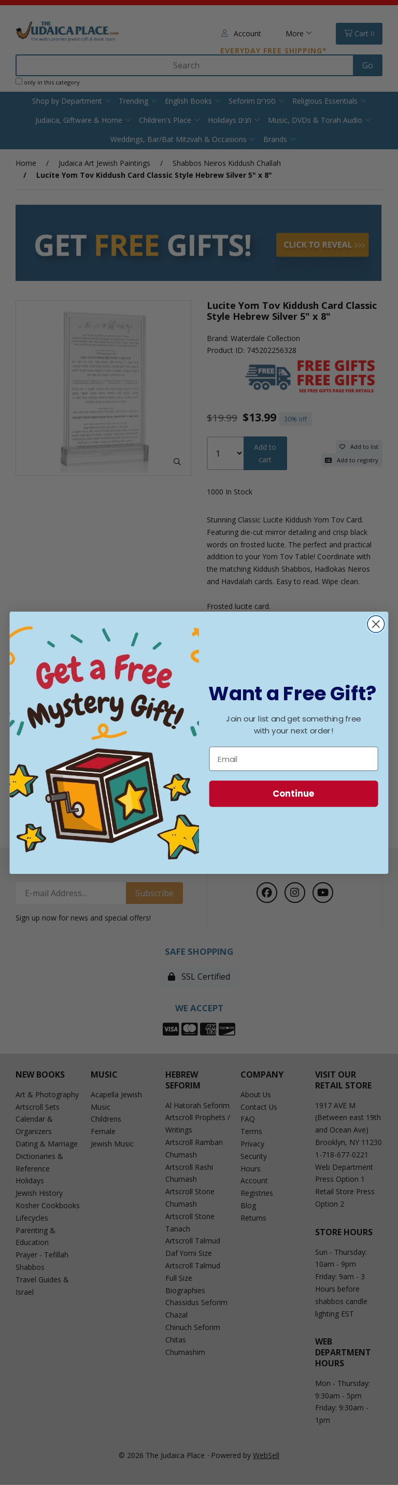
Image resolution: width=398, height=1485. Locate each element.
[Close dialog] (376, 623)
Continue (294, 793)
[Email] (293, 758)
